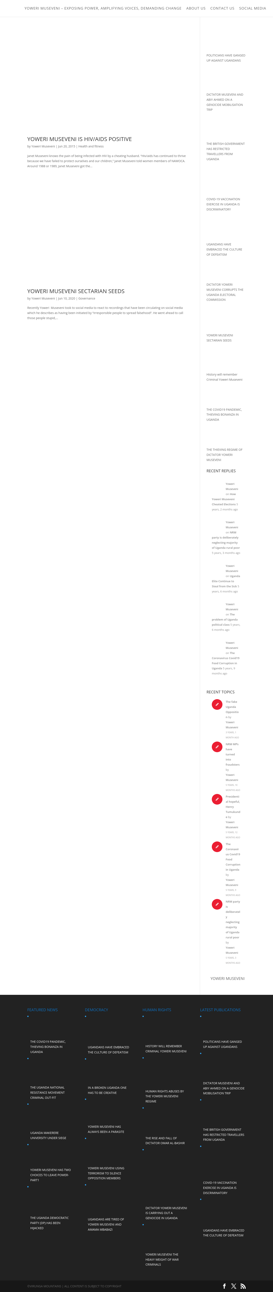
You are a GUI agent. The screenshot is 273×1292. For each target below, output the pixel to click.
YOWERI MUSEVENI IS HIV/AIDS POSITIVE (79, 139)
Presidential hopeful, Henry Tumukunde (233, 807)
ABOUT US (196, 9)
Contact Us (222, 9)
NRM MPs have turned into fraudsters (233, 754)
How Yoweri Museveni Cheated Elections (224, 499)
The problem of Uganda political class (225, 619)
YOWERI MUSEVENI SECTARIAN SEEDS (76, 291)
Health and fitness (91, 146)
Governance (86, 298)
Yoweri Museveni (43, 146)
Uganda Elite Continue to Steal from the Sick (226, 581)
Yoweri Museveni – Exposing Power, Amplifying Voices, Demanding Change (103, 9)
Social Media (252, 9)
